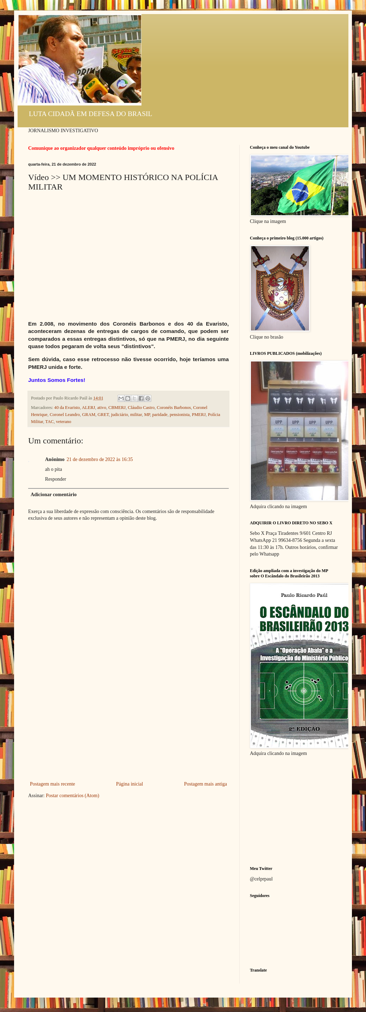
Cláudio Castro (141, 407)
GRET (103, 414)
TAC (49, 421)
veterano (63, 421)
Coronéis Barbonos (174, 407)
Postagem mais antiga (205, 784)
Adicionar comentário (54, 494)
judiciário (119, 414)
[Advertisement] (128, 727)
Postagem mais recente (52, 784)
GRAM (88, 414)
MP (147, 414)
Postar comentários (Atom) (72, 795)
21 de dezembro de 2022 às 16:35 (100, 459)
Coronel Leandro (65, 414)
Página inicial (129, 784)
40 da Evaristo (67, 407)
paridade (160, 414)
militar (136, 414)
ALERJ (88, 407)
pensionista (180, 414)
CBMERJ (117, 407)
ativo (101, 407)
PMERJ (199, 414)
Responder (55, 479)
